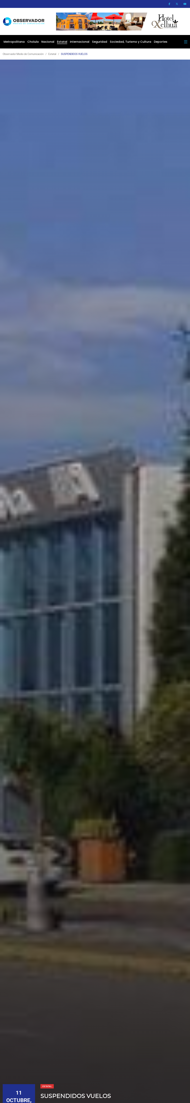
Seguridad (99, 42)
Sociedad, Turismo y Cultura (130, 42)
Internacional (79, 42)
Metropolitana (14, 42)
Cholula (33, 42)
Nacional (47, 42)
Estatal (62, 42)
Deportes (160, 42)
